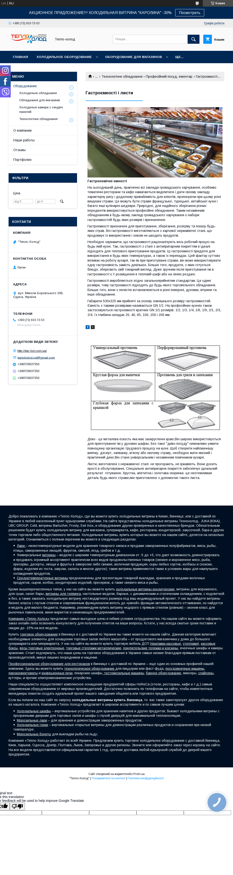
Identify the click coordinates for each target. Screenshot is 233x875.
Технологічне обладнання (122, 76)
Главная (20, 57)
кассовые (173, 643)
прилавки (158, 643)
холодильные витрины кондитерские (145, 589)
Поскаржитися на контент (109, 778)
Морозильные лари (32, 720)
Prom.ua (139, 774)
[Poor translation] (17, 806)
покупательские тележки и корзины (150, 648)
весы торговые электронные (42, 648)
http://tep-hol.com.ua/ (32, 351)
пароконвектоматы (23, 673)
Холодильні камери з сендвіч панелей (41, 109)
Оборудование (25, 86)
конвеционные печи (57, 673)
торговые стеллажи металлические (93, 648)
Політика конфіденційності (146, 778)
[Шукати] (193, 39)
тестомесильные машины (123, 673)
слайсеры (206, 673)
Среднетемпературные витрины (42, 578)
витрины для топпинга (63, 594)
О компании (22, 130)
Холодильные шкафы (34, 711)
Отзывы (19, 150)
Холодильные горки (32, 725)
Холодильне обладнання (38, 93)
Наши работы (24, 140)
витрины (49, 555)
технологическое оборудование (89, 668)
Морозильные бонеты (34, 734)
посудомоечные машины (184, 668)
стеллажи (190, 643)
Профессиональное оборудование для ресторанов (49, 664)
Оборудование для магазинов (133, 57)
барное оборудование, (164, 673)
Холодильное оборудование (64, 57)
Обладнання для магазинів (39, 100)
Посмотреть (189, 13)
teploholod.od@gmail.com (36, 357)
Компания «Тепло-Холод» (29, 619)
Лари (21, 546)
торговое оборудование (39, 634)
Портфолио (22, 160)
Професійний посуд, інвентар (169, 76)
